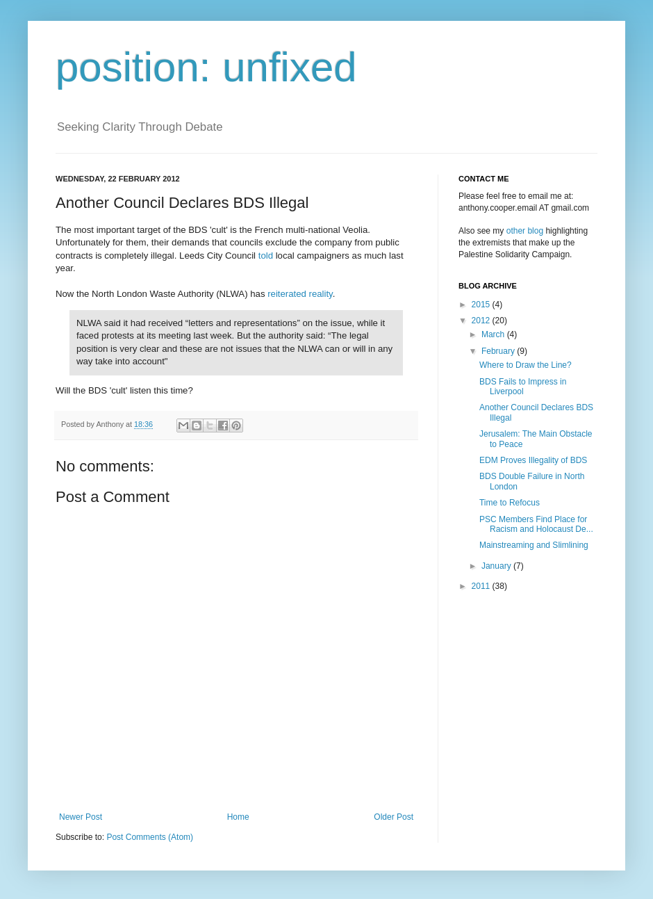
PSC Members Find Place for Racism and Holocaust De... (536, 524)
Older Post (393, 817)
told (265, 255)
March (494, 334)
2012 (482, 320)
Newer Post (80, 817)
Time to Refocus (509, 503)
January (497, 566)
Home (238, 817)
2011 (482, 586)
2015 (482, 304)
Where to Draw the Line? (525, 365)
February (499, 351)
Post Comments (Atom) (149, 837)
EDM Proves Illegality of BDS (533, 460)
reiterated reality (300, 294)
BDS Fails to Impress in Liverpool (522, 386)
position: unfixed (206, 67)
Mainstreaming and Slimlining (533, 545)
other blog (524, 231)
